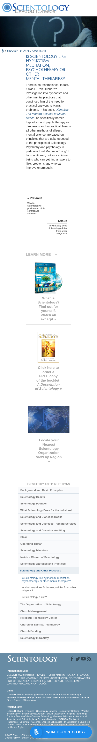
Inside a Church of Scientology (39, 557)
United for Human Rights (27, 724)
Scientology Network (46, 711)
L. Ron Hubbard (15, 694)
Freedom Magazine (47, 719)
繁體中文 (44, 678)
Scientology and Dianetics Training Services (48, 523)
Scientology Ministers (34, 550)
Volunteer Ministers (16, 697)
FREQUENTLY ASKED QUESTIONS (26, 51)
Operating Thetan (31, 543)
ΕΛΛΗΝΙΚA (12, 683)
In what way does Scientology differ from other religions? (49, 589)
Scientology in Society (34, 637)
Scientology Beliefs (32, 497)
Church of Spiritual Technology (40, 624)
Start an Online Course (27, 716)
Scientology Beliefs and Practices (41, 694)
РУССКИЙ (32, 678)
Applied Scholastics (52, 722)
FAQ (30, 697)
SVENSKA (23, 681)
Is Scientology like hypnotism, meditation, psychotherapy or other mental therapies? (46, 579)
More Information (69, 697)
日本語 (21, 678)
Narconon (36, 722)
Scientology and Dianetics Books (41, 516)
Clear (23, 537)
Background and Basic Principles (41, 490)
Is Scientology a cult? (34, 597)
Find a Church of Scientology (21, 700)
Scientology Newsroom (33, 713)
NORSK (12, 681)
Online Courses (51, 697)
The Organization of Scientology (40, 604)
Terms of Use (27, 737)
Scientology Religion (69, 711)
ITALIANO (25, 683)
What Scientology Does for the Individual (46, 510)
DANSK (71, 675)
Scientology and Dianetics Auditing (42, 530)
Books (38, 697)
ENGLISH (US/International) (21, 675)
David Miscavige (55, 713)
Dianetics (29, 711)
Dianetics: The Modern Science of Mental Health (47, 114)
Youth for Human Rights (53, 724)
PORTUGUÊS (39, 683)
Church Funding (30, 631)
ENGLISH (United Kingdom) (51, 675)
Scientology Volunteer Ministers (56, 716)
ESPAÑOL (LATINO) (41, 681)
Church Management (33, 611)
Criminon (24, 722)
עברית (12, 678)
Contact (84, 697)
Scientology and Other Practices (40, 570)
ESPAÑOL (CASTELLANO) (67, 681)
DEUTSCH (74, 678)
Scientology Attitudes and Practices (43, 563)
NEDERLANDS (59, 678)
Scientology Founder (33, 503)
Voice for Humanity (69, 694)
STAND (63, 719)
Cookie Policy (12, 737)
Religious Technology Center (38, 617)
